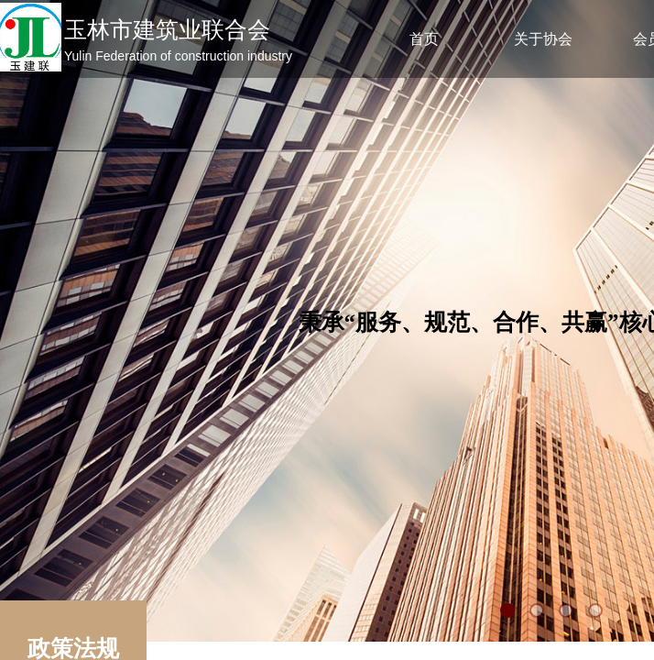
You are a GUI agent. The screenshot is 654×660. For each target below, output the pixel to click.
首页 (424, 39)
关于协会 (543, 39)
